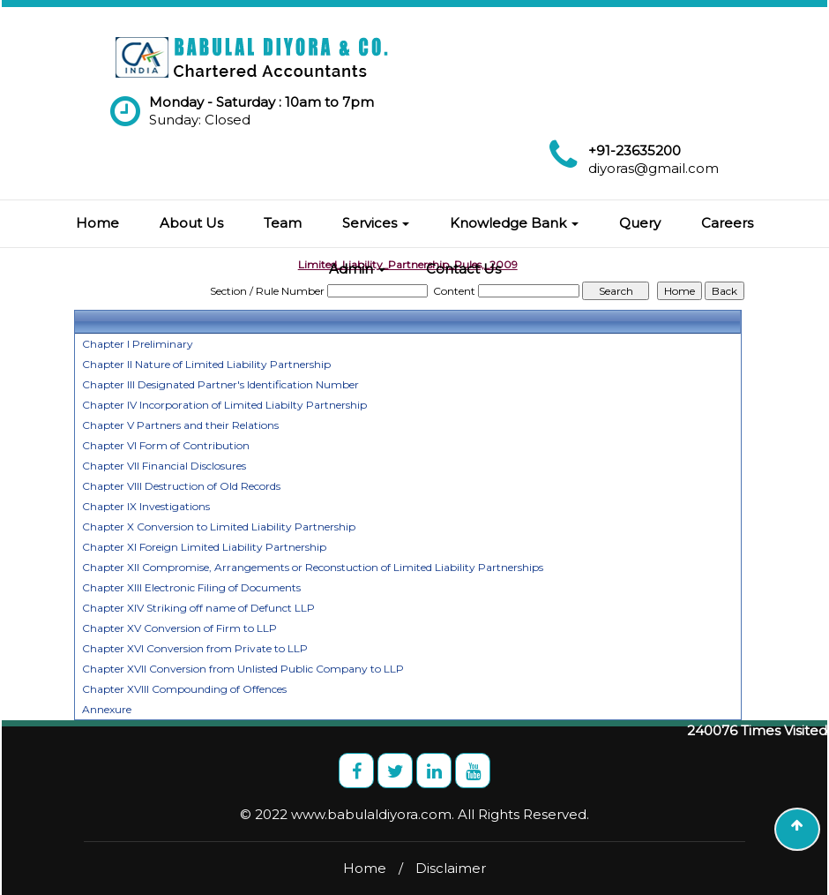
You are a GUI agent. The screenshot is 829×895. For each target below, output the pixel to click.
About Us (191, 222)
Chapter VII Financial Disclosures (164, 465)
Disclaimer (450, 868)
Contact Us (463, 268)
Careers (727, 222)
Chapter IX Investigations (146, 506)
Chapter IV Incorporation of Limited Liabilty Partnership (224, 404)
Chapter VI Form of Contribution (166, 445)
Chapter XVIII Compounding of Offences (184, 689)
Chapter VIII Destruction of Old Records (181, 486)
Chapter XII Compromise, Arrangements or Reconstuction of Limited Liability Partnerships (312, 567)
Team (283, 222)
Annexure (106, 709)
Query (640, 222)
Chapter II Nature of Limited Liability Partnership (206, 364)
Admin (357, 268)
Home (97, 222)
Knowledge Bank (514, 222)
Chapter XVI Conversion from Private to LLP (195, 648)
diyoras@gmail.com (653, 168)
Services (375, 222)
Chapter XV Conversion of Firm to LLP (179, 628)
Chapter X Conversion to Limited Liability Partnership (218, 526)
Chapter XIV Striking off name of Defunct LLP (198, 607)
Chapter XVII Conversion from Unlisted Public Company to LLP (243, 668)
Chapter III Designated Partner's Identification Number (220, 384)
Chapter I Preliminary (137, 343)
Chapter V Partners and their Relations (180, 425)
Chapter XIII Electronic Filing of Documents (191, 587)
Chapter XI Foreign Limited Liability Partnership (204, 546)
